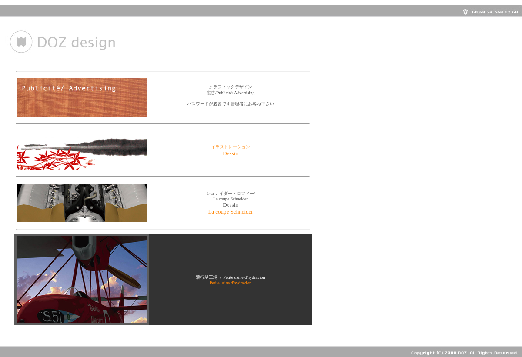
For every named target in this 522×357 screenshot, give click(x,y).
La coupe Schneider (230, 211)
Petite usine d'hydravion (230, 282)
